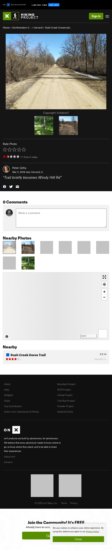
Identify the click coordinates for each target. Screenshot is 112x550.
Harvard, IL (37, 171)
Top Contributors (13, 406)
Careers (8, 462)
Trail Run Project (66, 400)
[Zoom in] (104, 291)
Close (78, 539)
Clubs (7, 400)
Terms (64, 503)
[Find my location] (104, 284)
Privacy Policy (92, 531)
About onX (9, 456)
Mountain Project (66, 384)
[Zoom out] (104, 297)
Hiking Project (64, 395)
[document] (78, 534)
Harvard (38, 27)
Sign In (96, 16)
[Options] (103, 334)
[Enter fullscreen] (104, 277)
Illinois (6, 27)
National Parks (65, 411)
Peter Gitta (19, 167)
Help (6, 389)
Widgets (8, 395)
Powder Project (65, 406)
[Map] (56, 306)
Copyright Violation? (56, 112)
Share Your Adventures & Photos (21, 411)
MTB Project (64, 389)
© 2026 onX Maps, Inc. (46, 503)
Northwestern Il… (21, 27)
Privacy (73, 503)
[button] (4, 186)
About (7, 384)
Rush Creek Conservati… (58, 27)
